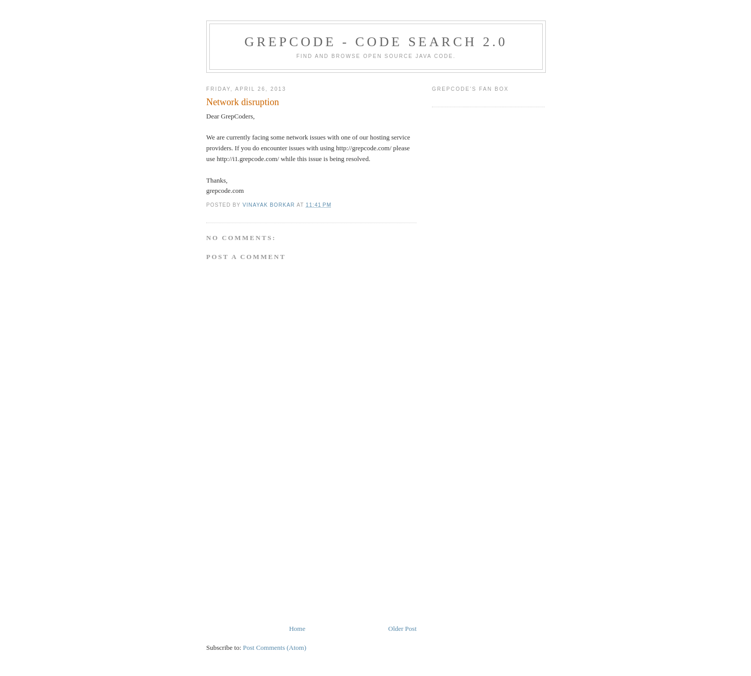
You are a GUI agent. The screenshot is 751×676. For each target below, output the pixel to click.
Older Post (402, 628)
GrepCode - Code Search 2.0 (376, 41)
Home (297, 628)
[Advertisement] (283, 552)
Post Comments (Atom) (275, 647)
